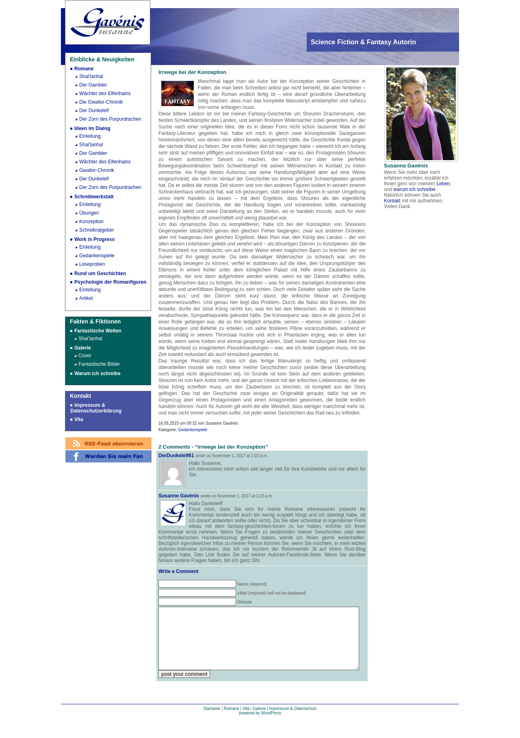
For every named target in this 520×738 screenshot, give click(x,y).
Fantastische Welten (97, 331)
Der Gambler (93, 85)
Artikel (86, 298)
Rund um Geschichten (100, 273)
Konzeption (91, 221)
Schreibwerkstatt (94, 197)
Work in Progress (94, 239)
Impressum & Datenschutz (292, 720)
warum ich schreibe (414, 189)
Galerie (82, 348)
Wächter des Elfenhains (105, 93)
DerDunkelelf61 (176, 455)
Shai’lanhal (90, 338)
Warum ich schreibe (97, 373)
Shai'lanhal (91, 76)
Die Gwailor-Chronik (101, 102)
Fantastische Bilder (99, 364)
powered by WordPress (260, 725)
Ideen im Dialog (92, 128)
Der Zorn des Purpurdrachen (110, 119)
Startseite (211, 720)
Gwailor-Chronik (96, 170)
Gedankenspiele (97, 255)
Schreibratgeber (96, 230)
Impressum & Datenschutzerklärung (95, 408)
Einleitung (90, 136)
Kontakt (392, 201)
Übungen (89, 213)
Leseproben (92, 264)
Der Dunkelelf (94, 110)
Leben (443, 184)
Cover (84, 355)
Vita (78, 419)
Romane (83, 69)
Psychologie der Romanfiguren (110, 282)
